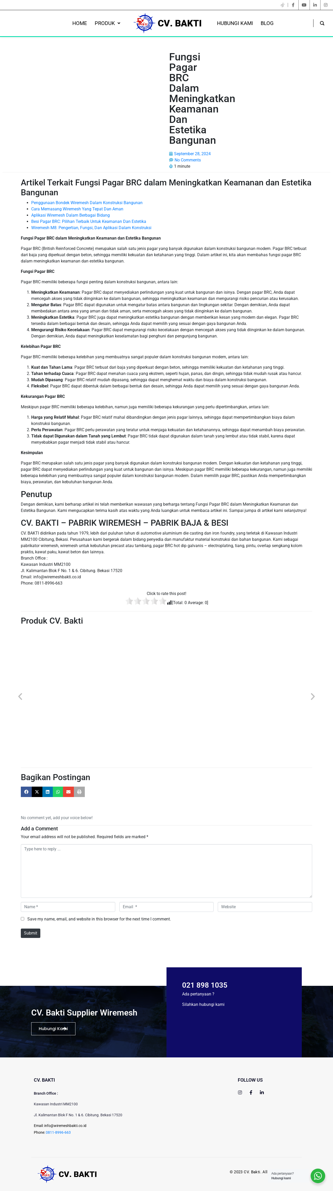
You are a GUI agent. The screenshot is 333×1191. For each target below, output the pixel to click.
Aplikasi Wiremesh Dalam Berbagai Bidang (70, 215)
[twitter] (282, 5)
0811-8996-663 (58, 1132)
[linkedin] (315, 5)
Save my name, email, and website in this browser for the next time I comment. (99, 919)
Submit (30, 933)
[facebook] (293, 5)
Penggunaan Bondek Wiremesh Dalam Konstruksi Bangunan (87, 202)
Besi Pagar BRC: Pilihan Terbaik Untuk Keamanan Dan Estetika (88, 221)
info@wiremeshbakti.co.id (65, 1126)
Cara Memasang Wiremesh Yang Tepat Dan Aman (77, 208)
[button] (20, 696)
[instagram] (326, 5)
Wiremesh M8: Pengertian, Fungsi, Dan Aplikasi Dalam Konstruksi (91, 227)
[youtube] (304, 5)
